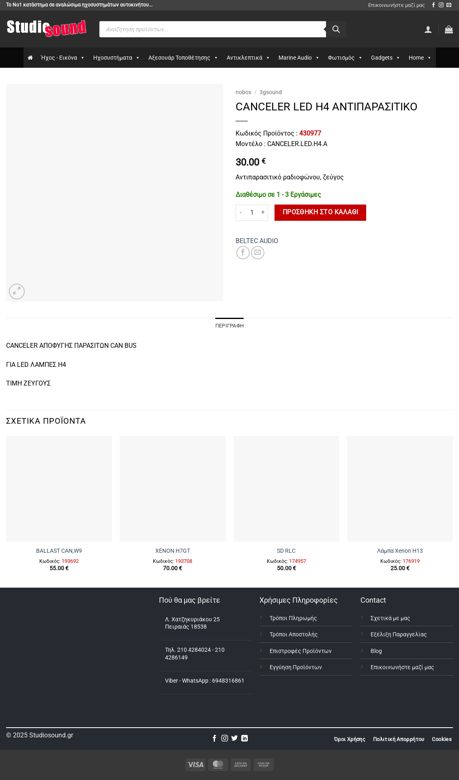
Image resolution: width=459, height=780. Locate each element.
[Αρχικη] (30, 57)
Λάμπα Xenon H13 (400, 550)
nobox (243, 92)
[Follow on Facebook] (433, 5)
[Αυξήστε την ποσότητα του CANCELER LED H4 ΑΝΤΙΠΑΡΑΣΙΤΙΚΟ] (263, 213)
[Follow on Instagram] (441, 5)
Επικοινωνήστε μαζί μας (396, 5)
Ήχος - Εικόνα (63, 57)
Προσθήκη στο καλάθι (320, 212)
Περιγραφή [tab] (229, 326)
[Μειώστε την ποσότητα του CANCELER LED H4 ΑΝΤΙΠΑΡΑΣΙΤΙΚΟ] (240, 213)
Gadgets (386, 57)
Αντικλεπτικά (248, 57)
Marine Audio (299, 57)
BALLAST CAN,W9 (59, 550)
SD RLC (286, 550)
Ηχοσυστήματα (116, 57)
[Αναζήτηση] (336, 29)
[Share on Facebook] (243, 252)
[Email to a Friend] (257, 252)
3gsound (271, 92)
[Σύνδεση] (428, 29)
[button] (449, 29)
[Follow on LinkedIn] (244, 738)
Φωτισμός (345, 57)
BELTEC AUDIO (257, 241)
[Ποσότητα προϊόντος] (251, 213)
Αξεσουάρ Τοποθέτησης (183, 57)
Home (420, 57)
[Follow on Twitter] (234, 738)
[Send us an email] (448, 5)
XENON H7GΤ (172, 550)
